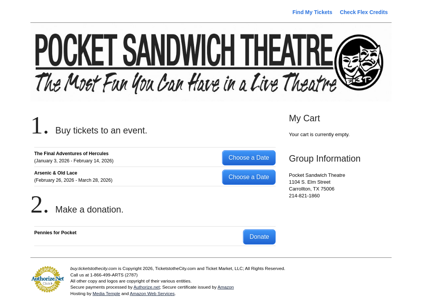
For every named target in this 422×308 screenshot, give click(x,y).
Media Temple (106, 293)
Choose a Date (248, 157)
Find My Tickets (312, 12)
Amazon (225, 286)
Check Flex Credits (364, 12)
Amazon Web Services (152, 293)
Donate (259, 236)
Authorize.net (146, 286)
